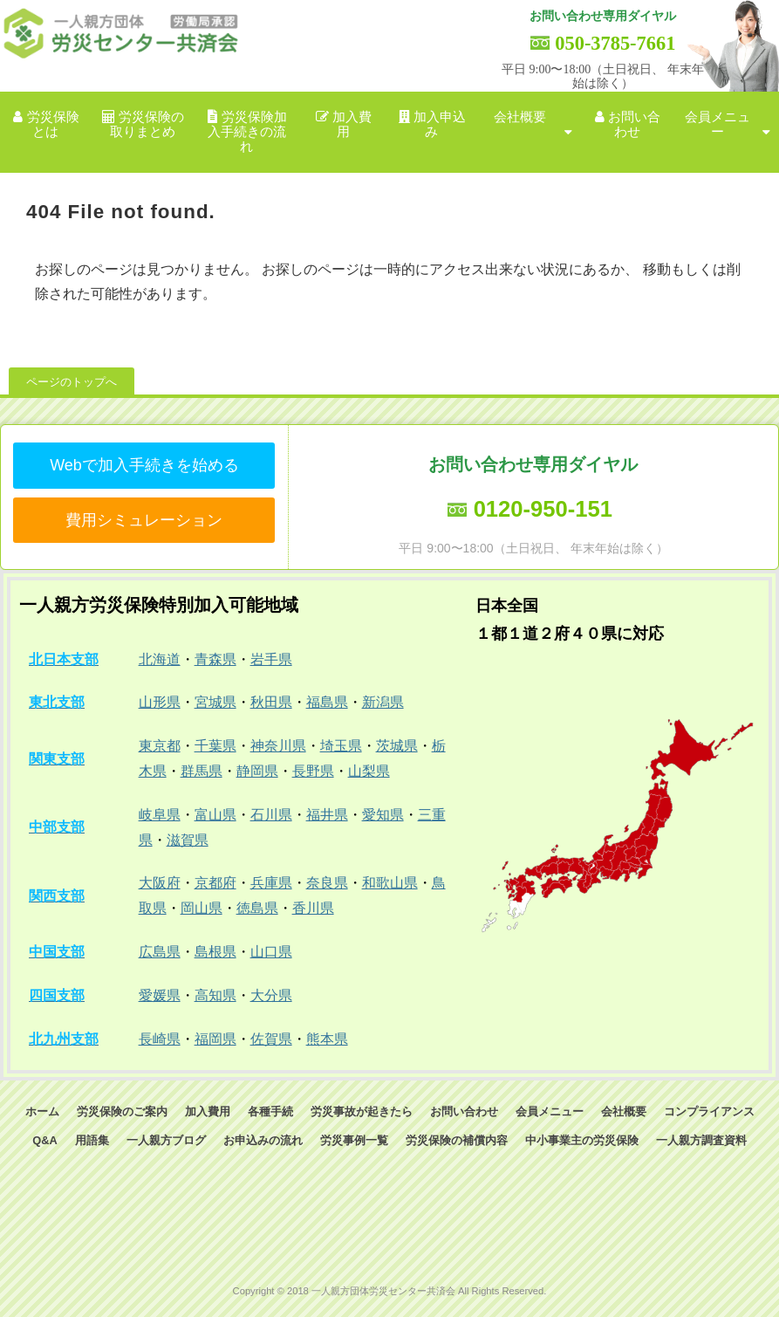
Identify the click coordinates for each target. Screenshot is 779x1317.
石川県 (271, 814)
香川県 (313, 908)
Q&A (44, 1140)
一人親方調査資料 (701, 1140)
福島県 (327, 702)
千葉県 (215, 745)
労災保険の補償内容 (457, 1140)
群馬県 (201, 771)
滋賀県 (187, 840)
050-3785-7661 (615, 43)
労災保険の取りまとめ (147, 124)
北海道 (160, 659)
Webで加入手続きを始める (144, 465)
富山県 (215, 814)
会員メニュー (717, 124)
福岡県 (215, 1039)
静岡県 (257, 771)
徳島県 (257, 908)
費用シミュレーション (143, 520)
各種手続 (270, 1111)
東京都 (160, 745)
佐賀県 (271, 1039)
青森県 (215, 659)
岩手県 (271, 659)
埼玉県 (341, 745)
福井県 (327, 814)
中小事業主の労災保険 (582, 1140)
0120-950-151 (543, 509)
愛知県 (383, 814)
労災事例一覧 (354, 1140)
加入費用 (352, 124)
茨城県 (397, 745)
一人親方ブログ (166, 1140)
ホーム (42, 1111)
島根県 (215, 951)
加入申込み (439, 124)
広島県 (160, 951)
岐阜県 (160, 814)
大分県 (271, 995)
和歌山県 (390, 882)
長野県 (313, 771)
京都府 (215, 882)
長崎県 (160, 1039)
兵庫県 (271, 882)
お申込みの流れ (263, 1140)
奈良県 (327, 882)
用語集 (92, 1140)
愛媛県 (160, 995)
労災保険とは (53, 124)
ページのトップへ (71, 381)
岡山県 (201, 908)
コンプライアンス (709, 1111)
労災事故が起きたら (362, 1111)
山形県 (160, 702)
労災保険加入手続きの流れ (247, 132)
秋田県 (271, 702)
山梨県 (369, 771)
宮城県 (215, 702)
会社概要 (520, 117)
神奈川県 (278, 745)
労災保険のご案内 (122, 1111)
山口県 (271, 951)
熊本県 (327, 1039)
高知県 (215, 995)
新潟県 (383, 702)
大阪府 (160, 882)
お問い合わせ (634, 124)
